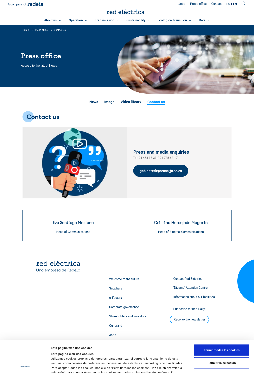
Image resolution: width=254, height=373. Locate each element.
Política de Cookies (132, 349)
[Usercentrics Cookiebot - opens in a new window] (25, 365)
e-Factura (115, 298)
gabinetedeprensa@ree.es (161, 171)
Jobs (181, 4)
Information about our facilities (194, 297)
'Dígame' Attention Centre (190, 287)
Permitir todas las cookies (222, 318)
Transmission (107, 20)
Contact (216, 4)
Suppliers (115, 288)
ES (228, 4)
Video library (131, 102)
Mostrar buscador (244, 4)
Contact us (156, 102)
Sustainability (138, 20)
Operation (78, 20)
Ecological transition (174, 20)
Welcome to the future (124, 279)
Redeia (35, 4)
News (93, 102)
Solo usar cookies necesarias (221, 343)
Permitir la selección (221, 330)
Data (204, 20)
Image (109, 102)
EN (235, 4)
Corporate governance (124, 307)
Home (25, 30)
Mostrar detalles (210, 365)
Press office (198, 4)
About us (52, 20)
